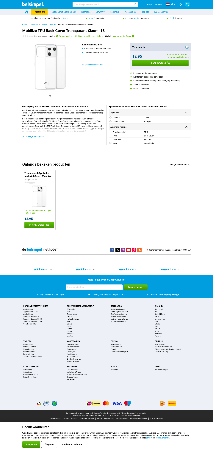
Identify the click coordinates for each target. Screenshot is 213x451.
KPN (69, 321)
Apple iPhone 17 (29, 309)
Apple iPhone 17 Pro (30, 312)
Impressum (108, 419)
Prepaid (114, 349)
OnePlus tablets (29, 352)
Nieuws (66, 419)
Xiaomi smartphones (118, 317)
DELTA (69, 317)
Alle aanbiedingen (161, 370)
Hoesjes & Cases (73, 344)
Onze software (72, 377)
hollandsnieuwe (73, 319)
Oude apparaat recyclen (119, 352)
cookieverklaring (162, 438)
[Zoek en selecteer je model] (105, 4)
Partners (74, 419)
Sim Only (100, 12)
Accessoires (130, 12)
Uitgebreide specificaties (92, 65)
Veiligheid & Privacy (74, 372)
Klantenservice (161, 12)
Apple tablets (28, 344)
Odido (69, 326)
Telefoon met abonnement (63, 12)
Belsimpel (72, 366)
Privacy (99, 419)
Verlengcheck (116, 344)
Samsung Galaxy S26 (31, 317)
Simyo (69, 331)
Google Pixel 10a (29, 324)
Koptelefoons (72, 354)
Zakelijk (159, 341)
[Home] (26, 12)
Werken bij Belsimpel (87, 419)
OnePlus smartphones (119, 314)
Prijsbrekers (39, 12)
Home (24, 25)
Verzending (27, 370)
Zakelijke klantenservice (163, 347)
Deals (158, 366)
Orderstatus (27, 372)
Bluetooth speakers (74, 359)
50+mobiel (71, 309)
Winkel (114, 366)
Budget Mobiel (72, 314)
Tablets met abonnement (32, 357)
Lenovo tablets (28, 354)
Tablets (145, 12)
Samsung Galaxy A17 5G (32, 321)
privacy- (149, 438)
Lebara (69, 324)
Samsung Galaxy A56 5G (32, 319)
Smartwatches (72, 357)
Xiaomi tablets (28, 349)
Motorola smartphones (119, 319)
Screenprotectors (73, 347)
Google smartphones (118, 321)
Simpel (69, 329)
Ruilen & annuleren (30, 377)
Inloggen (158, 4)
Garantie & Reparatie (30, 374)
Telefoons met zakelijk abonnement (168, 349)
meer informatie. (134, 415)
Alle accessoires (73, 361)
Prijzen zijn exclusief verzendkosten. (134, 413)
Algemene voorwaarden (139, 419)
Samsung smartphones (119, 312)
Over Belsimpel (72, 370)
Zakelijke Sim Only (161, 352)
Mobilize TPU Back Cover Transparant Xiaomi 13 (76, 25)
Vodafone (70, 334)
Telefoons (85, 12)
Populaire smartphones (35, 306)
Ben (68, 312)
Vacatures (71, 379)
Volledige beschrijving (33, 136)
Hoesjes (44, 25)
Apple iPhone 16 (29, 314)
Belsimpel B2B (160, 344)
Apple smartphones (118, 309)
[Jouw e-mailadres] (94, 287)
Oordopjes (71, 352)
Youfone (70, 336)
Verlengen (115, 12)
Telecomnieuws (116, 347)
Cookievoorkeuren (121, 419)
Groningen (114, 370)
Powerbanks (71, 349)
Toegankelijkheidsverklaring (77, 374)
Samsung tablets (29, 347)
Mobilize (52, 25)
